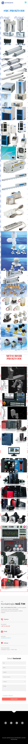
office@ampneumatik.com (6, 637)
